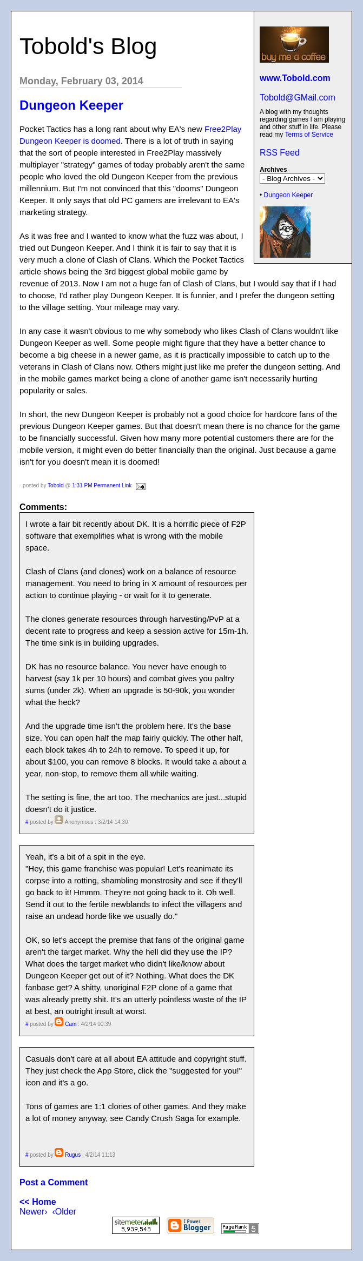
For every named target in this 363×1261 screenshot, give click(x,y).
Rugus (73, 1155)
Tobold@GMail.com (297, 97)
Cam (70, 1024)
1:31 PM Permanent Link (101, 485)
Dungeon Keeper (288, 195)
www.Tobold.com (295, 78)
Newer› (33, 1211)
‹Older (64, 1211)
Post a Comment (53, 1182)
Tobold (55, 485)
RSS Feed (280, 152)
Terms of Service (309, 134)
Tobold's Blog (88, 46)
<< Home (37, 1201)
